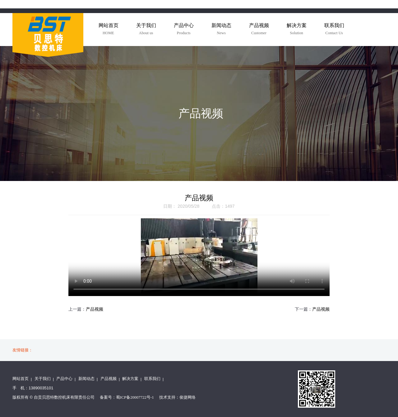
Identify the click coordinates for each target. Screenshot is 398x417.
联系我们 (152, 378)
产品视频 (94, 309)
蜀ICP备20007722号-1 (135, 397)
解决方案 (130, 378)
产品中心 (64, 378)
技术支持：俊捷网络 (177, 397)
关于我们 (43, 378)
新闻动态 (86, 378)
